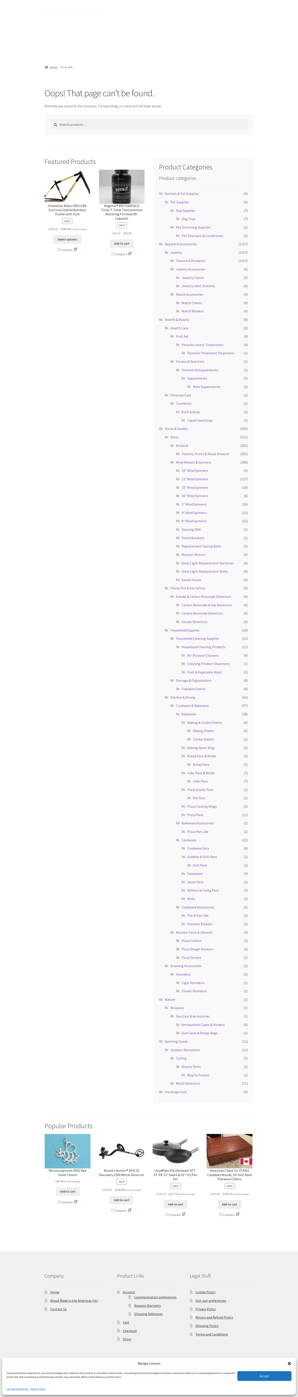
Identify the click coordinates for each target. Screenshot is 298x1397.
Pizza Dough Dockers (197, 949)
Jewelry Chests (193, 277)
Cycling (181, 1058)
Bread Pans (201, 764)
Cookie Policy (205, 1292)
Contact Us (58, 1309)
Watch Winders (193, 311)
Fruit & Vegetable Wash (204, 672)
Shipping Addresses (148, 1314)
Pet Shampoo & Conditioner (202, 236)
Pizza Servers (191, 957)
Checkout (130, 1331)
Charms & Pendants (190, 261)
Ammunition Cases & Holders (203, 1024)
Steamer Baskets (200, 924)
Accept (264, 1376)
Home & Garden (88, 34)
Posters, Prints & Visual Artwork (205, 454)
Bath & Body (191, 412)
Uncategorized (176, 1092)
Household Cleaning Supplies (197, 638)
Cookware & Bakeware (192, 705)
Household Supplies (185, 630)
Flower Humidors (194, 991)
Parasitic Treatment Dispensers (210, 353)
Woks (191, 899)
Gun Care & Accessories (193, 1016)
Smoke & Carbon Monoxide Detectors (203, 596)
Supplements (197, 378)
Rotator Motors (193, 554)
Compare (65, 250)
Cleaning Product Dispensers (208, 663)
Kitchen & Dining (182, 697)
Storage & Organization (193, 680)
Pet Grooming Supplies (193, 227)
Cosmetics (184, 403)
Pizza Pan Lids (197, 831)
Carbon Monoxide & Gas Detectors (207, 605)
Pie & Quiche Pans (200, 789)
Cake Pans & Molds (201, 773)
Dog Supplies (185, 210)
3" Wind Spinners (194, 504)
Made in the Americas (75, 13)
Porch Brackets (193, 538)
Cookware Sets (198, 848)
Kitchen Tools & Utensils (194, 932)
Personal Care (180, 395)
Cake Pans (200, 781)
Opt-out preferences (17, 1388)
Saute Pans (195, 882)
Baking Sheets (203, 731)
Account (129, 1292)
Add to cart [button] (121, 243)
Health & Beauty (160, 34)
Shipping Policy (206, 1326)
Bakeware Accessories (198, 823)
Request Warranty (147, 1305)
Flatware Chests (194, 689)
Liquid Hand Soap (199, 420)
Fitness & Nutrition (190, 361)
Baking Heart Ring (201, 748)
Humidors (183, 974)
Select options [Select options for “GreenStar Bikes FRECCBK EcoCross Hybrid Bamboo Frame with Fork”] (67, 239)
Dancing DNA (191, 529)
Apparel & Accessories (124, 34)
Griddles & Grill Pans (202, 857)
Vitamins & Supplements (200, 370)
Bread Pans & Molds (201, 756)
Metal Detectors (188, 1083)
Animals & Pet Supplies (62, 51)
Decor (174, 437)
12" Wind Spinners (195, 479)
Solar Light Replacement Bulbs (205, 571)
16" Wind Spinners (195, 496)
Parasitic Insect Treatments (202, 345)
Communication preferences (155, 1297)
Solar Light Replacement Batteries (208, 563)
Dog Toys (188, 219)
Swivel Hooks (191, 580)
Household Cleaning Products (204, 647)
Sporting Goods (209, 34)
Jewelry (176, 252)
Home (49, 34)
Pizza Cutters (192, 940)
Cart (126, 1322)
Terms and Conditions (211, 1334)
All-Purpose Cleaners (203, 655)
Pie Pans (199, 798)
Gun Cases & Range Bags (200, 1033)
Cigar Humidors (193, 983)
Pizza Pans (195, 815)
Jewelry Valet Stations (198, 286)
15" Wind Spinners (195, 487)
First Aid (182, 336)
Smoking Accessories (185, 966)
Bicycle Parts (191, 1066)
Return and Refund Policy (214, 1317)
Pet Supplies (179, 202)
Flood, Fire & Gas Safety (187, 588)
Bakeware (189, 714)
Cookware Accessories (198, 907)
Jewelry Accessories (190, 269)
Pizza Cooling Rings (202, 806)
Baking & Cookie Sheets (204, 722)
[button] (289, 1363)
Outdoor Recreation (185, 1050)
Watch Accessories (189, 294)
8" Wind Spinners (194, 521)
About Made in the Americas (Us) (74, 1300)
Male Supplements (207, 386)
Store (65, 34)
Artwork (182, 445)
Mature (185, 34)
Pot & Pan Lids (197, 915)
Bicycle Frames (198, 1075)
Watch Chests (192, 303)
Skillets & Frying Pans (203, 890)
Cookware (189, 840)
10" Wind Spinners (195, 470)
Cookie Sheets (203, 739)
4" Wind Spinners (194, 512)
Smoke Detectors (194, 622)
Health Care (179, 328)
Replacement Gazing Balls (201, 546)
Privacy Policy (38, 1388)
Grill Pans (200, 865)
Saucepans (195, 873)
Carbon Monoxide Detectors (202, 613)
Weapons (177, 1008)
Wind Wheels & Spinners (193, 462)
